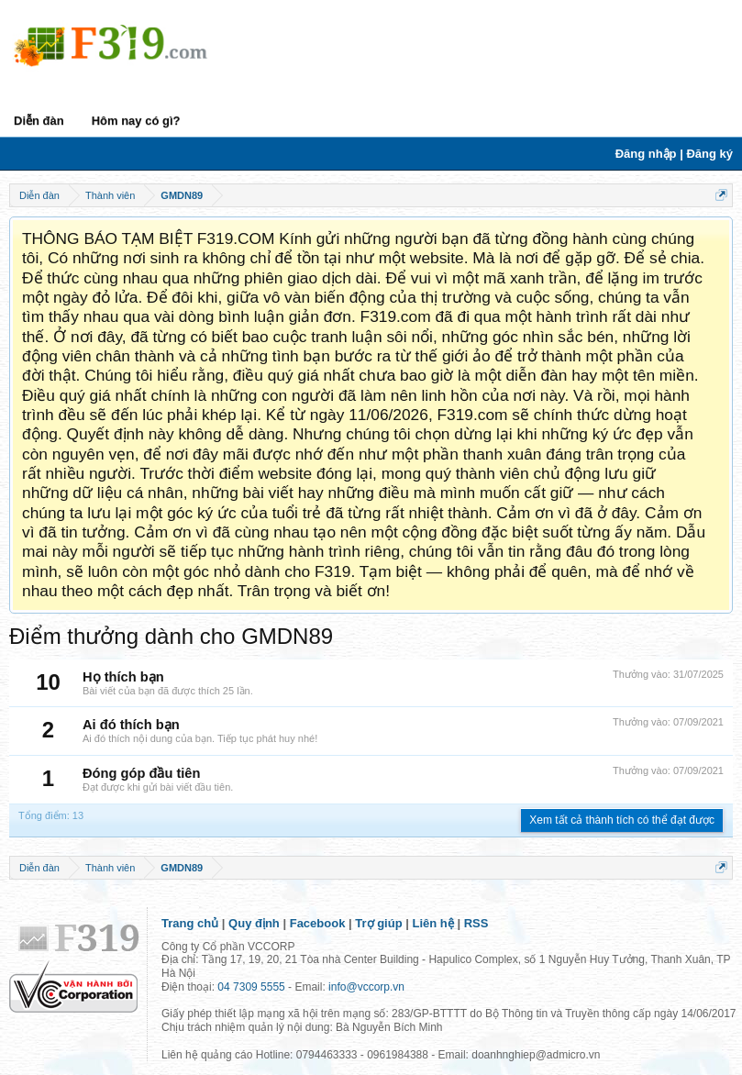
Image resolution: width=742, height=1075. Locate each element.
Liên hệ (433, 923)
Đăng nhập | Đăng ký (674, 154)
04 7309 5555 (250, 987)
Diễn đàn (39, 120)
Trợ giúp (378, 923)
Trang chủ (189, 923)
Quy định (254, 923)
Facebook (318, 923)
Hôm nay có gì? (136, 120)
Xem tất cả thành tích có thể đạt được (621, 820)
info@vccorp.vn (366, 987)
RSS (476, 923)
